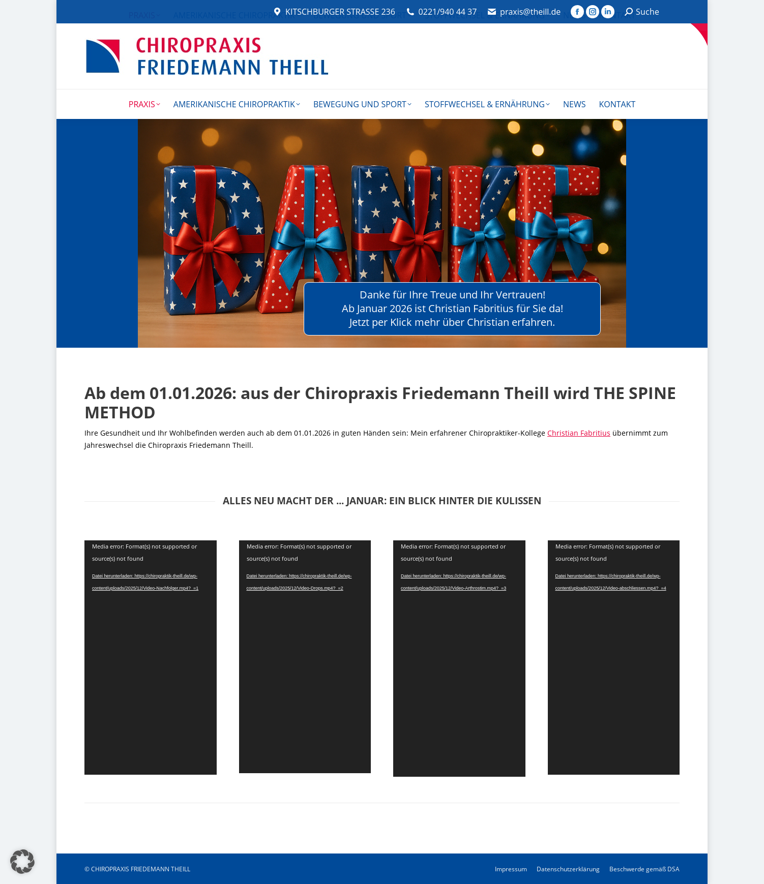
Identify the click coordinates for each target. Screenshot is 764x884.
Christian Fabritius (578, 433)
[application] (150, 657)
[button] (22, 861)
